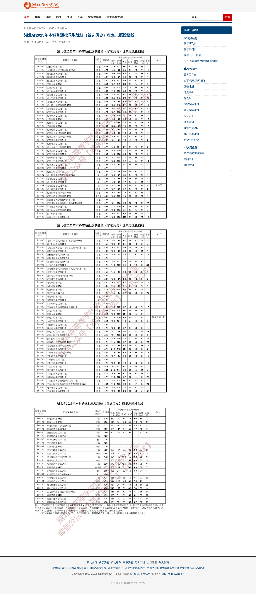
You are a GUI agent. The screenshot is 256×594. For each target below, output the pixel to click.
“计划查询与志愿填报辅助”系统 (201, 61)
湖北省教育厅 (115, 568)
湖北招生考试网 (141, 573)
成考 (58, 16)
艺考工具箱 (190, 74)
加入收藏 (164, 562)
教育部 (56, 568)
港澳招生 (189, 92)
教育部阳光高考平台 (95, 568)
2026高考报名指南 (194, 153)
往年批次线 (190, 43)
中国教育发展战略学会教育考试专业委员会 (170, 568)
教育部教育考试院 (72, 568)
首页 (26, 16)
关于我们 (104, 562)
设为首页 (92, 562)
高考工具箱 (191, 30)
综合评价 (189, 116)
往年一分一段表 (192, 55)
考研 (69, 16)
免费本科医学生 (192, 139)
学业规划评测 (115, 16)
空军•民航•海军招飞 (195, 80)
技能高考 (189, 159)
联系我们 (128, 562)
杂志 (80, 16)
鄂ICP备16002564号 (173, 573)
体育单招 (189, 122)
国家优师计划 (191, 104)
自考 (48, 16)
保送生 (187, 98)
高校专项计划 (191, 133)
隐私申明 (140, 562)
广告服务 (116, 562)
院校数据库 (94, 16)
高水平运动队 (191, 128)
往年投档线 (190, 49)
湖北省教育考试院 (135, 568)
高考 (37, 16)
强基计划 (189, 86)
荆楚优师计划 (191, 110)
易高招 (200, 568)
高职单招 (189, 165)
